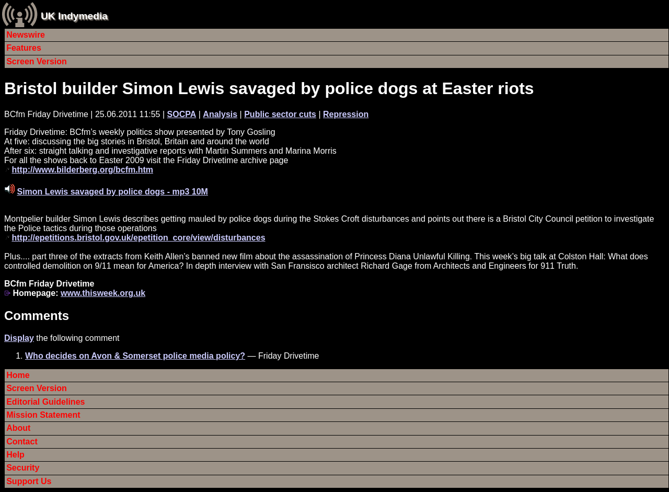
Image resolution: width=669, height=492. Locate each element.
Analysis (220, 114)
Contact (22, 441)
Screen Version (36, 61)
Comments (36, 315)
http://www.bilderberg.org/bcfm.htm (82, 169)
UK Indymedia (74, 15)
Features (23, 47)
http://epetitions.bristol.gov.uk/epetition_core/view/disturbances (138, 237)
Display (19, 338)
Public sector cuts (280, 114)
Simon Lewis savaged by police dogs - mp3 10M (112, 191)
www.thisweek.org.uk (103, 293)
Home (17, 375)
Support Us (28, 481)
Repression (345, 114)
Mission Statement (43, 414)
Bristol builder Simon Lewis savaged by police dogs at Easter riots (269, 88)
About (18, 428)
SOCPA (182, 114)
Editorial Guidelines (45, 401)
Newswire (25, 34)
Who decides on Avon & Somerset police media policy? (135, 355)
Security (22, 467)
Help (15, 454)
